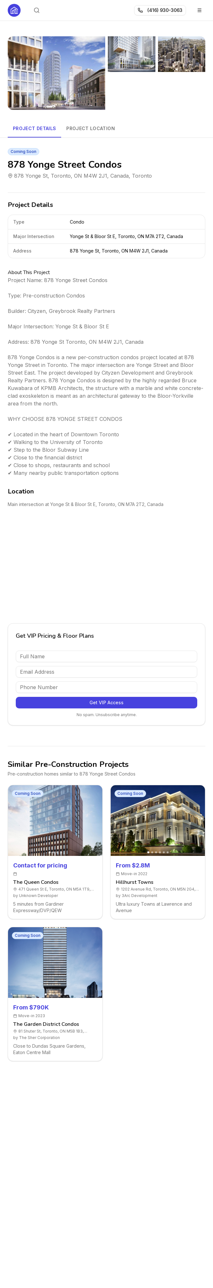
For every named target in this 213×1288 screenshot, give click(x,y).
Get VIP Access (106, 702)
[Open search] (36, 10)
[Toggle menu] (199, 10)
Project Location (90, 128)
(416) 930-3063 (160, 10)
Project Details (34, 128)
